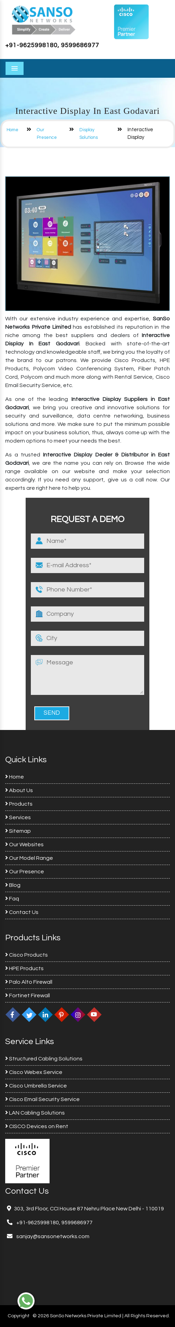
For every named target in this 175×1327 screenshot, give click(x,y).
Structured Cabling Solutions (43, 1058)
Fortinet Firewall (27, 995)
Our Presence (24, 871)
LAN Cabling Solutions (35, 1113)
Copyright (18, 1315)
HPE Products (24, 968)
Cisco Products (26, 955)
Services (18, 817)
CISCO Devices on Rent (36, 1126)
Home (12, 129)
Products (19, 804)
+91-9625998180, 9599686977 (52, 45)
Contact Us (21, 912)
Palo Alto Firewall (28, 982)
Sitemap (18, 831)
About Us (19, 790)
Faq (12, 898)
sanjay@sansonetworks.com (52, 1236)
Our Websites (24, 844)
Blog (12, 885)
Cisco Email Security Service (42, 1099)
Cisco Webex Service (33, 1072)
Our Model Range (29, 858)
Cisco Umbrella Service (36, 1086)
